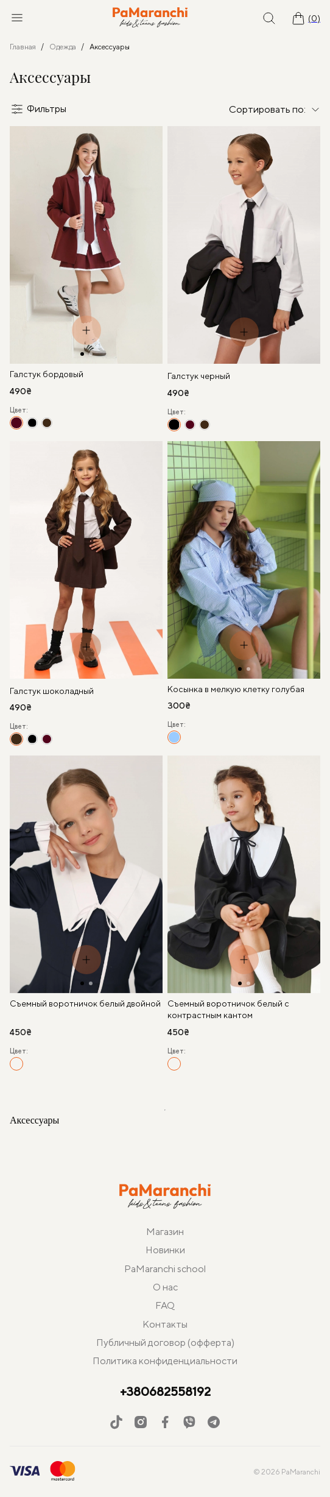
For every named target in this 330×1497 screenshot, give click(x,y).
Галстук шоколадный (52, 691)
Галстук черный (198, 376)
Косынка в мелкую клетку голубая (235, 689)
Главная (23, 46)
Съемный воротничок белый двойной (85, 1003)
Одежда (62, 46)
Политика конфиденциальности (165, 1361)
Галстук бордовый (46, 374)
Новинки (165, 1250)
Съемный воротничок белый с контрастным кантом (228, 1010)
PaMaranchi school (165, 1269)
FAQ (165, 1305)
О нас (165, 1287)
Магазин (165, 1231)
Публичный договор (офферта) (165, 1342)
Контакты (165, 1324)
